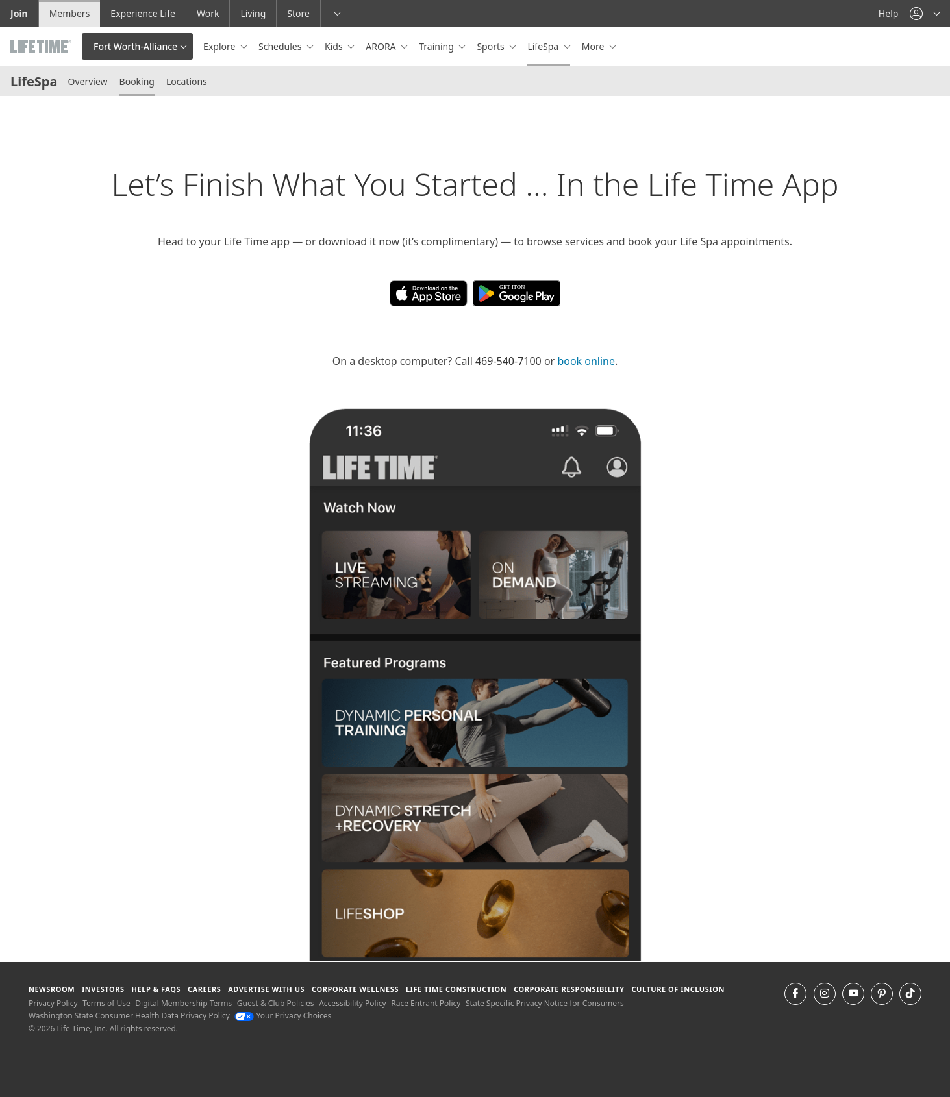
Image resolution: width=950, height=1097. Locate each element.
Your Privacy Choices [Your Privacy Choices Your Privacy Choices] (282, 1015)
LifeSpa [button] (543, 46)
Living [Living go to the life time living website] (253, 13)
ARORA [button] (382, 46)
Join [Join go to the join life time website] (19, 13)
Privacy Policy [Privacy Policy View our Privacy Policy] (53, 1003)
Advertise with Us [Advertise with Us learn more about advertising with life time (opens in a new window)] (266, 989)
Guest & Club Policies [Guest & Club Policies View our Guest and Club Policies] (275, 1003)
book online (586, 361)
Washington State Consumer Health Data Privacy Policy (129, 1015)
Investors (103, 989)
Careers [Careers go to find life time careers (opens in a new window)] (204, 989)
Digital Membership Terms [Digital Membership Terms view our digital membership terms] (183, 1003)
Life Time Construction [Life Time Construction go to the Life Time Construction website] (456, 989)
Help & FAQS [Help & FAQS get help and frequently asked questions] (156, 989)
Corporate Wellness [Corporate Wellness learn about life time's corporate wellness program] (355, 989)
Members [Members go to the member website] (69, 13)
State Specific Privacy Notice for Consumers (545, 1003)
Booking (137, 81)
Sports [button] (491, 46)
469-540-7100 (508, 361)
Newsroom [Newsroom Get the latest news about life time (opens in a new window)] (52, 989)
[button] (925, 13)
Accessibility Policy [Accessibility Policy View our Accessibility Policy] (352, 1003)
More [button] (594, 46)
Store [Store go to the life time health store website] (298, 13)
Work (208, 13)
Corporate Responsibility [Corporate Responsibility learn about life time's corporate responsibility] (569, 989)
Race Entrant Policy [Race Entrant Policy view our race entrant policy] (425, 1003)
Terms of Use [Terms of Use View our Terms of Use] (106, 1003)
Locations (186, 81)
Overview (87, 81)
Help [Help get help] (889, 13)
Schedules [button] (281, 46)
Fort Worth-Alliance (135, 46)
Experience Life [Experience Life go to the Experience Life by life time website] (142, 13)
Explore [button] (220, 46)
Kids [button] (335, 46)
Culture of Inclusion (677, 989)
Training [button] (437, 46)
